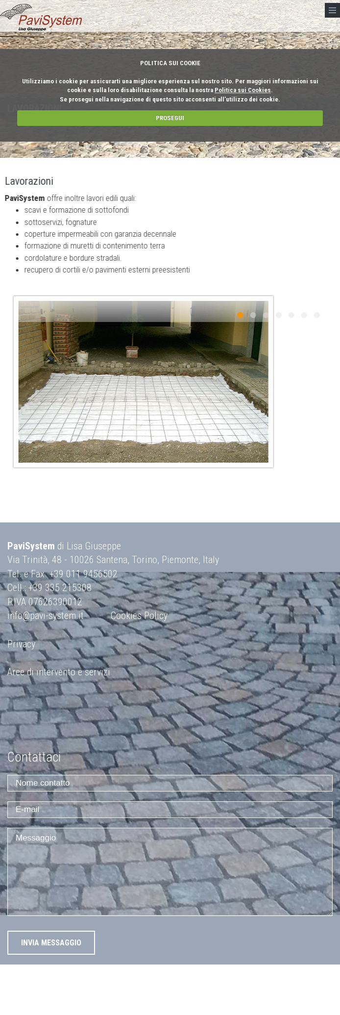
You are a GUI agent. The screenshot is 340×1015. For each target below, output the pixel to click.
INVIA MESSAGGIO (51, 942)
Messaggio (170, 872)
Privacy (21, 644)
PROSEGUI (170, 118)
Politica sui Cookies (243, 90)
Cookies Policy (139, 615)
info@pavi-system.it (45, 615)
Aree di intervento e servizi (58, 672)
